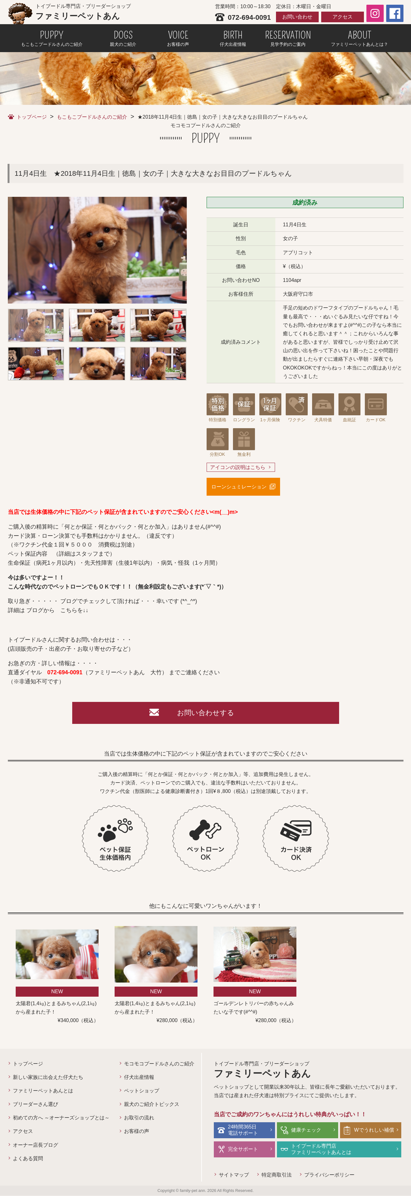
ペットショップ (141, 1090)
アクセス (343, 16)
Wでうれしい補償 (374, 1130)
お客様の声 (136, 1131)
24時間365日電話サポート (243, 1130)
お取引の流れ (139, 1117)
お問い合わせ (297, 16)
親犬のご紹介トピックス (151, 1104)
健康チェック (306, 1130)
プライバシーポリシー (329, 1175)
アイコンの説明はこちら (237, 467)
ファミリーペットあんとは (43, 1090)
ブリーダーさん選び (35, 1104)
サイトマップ (234, 1175)
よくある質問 (28, 1158)
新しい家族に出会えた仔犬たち (48, 1077)
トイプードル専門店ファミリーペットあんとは (321, 1149)
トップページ (32, 117)
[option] (97, 250)
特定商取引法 (277, 1175)
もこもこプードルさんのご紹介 (92, 117)
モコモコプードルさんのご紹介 (159, 1063)
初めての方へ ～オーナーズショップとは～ (61, 1117)
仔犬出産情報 (139, 1077)
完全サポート (243, 1149)
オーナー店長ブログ (35, 1145)
